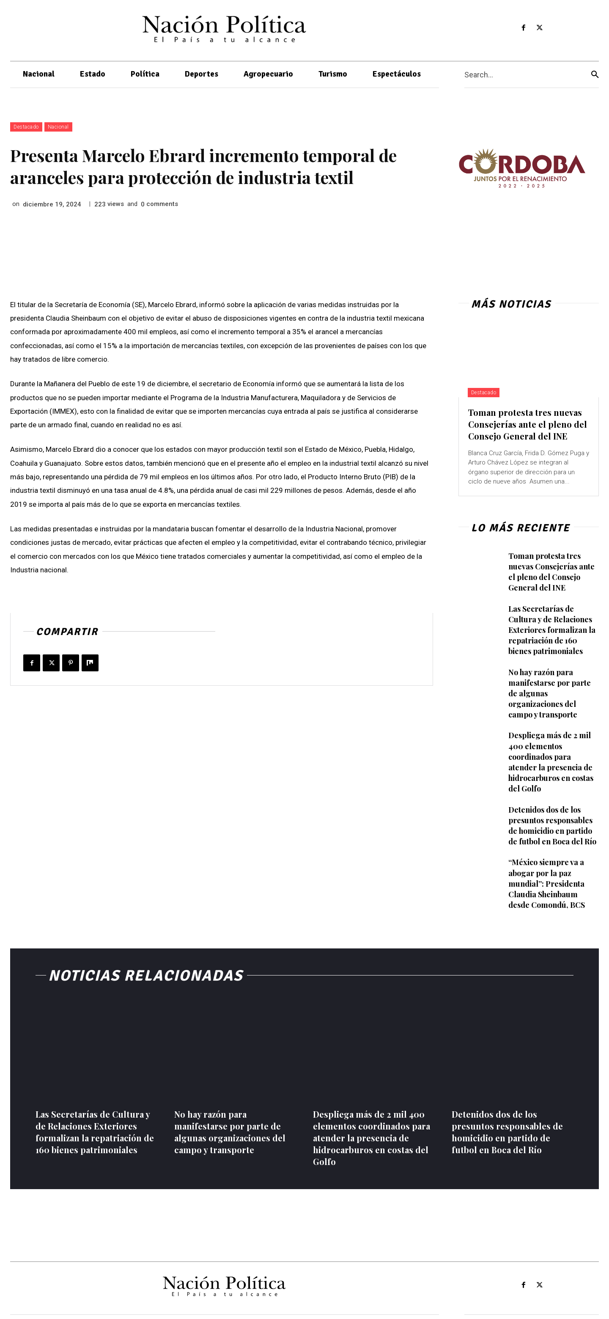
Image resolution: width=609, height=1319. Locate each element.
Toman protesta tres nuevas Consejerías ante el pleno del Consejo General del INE (527, 424)
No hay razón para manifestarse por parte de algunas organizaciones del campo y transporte (229, 1131)
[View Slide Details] (521, 168)
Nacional (58, 127)
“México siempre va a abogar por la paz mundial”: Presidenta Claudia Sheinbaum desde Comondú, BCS (546, 883)
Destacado (26, 127)
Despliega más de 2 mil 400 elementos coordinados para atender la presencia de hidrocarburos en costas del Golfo (550, 762)
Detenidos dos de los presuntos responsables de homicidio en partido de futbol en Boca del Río (552, 826)
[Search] (595, 74)
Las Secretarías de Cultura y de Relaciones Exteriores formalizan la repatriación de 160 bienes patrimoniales (551, 630)
